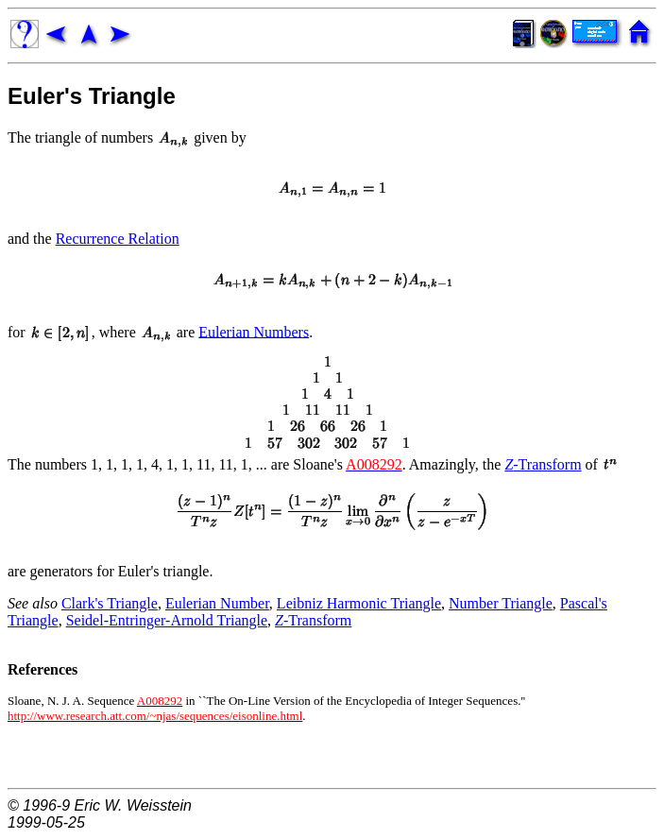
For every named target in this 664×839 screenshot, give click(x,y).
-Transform (542, 464)
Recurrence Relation (117, 239)
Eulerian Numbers (253, 331)
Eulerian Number (217, 603)
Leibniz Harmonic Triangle (359, 603)
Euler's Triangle (92, 96)
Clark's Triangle (109, 603)
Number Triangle (501, 603)
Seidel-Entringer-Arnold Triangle (166, 620)
